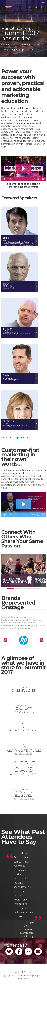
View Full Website (23, 972)
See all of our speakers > (14, 437)
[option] (23, 640)
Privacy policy (23, 978)
